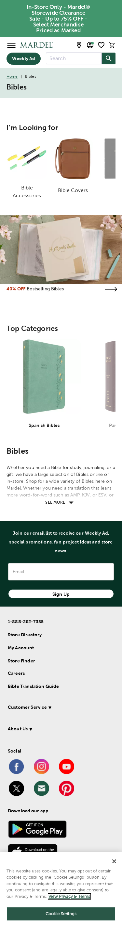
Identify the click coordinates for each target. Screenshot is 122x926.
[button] (60, 708)
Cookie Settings (61, 913)
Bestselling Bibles (45, 288)
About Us (18, 728)
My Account (21, 647)
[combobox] (74, 58)
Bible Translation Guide (33, 686)
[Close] (114, 861)
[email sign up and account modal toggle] (90, 45)
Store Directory (25, 634)
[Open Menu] (11, 45)
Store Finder (21, 660)
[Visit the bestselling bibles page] (111, 289)
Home (12, 76)
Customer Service (27, 707)
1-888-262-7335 (26, 621)
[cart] (112, 45)
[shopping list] (101, 45)
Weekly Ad (23, 58)
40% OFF (16, 288)
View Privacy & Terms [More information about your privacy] (69, 896)
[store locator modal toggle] (79, 45)
